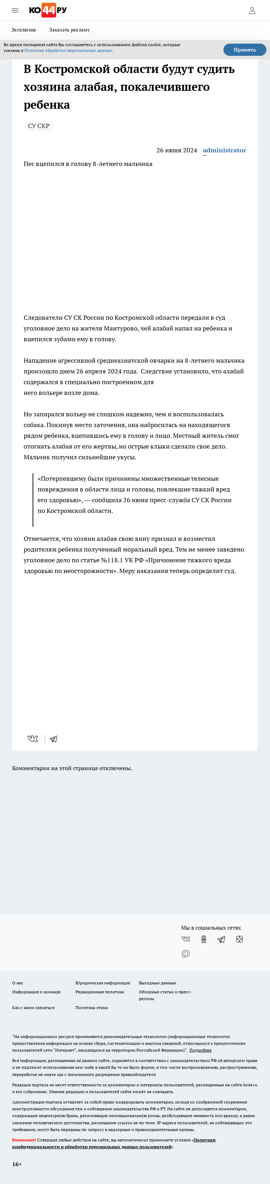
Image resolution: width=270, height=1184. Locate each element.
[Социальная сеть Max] (186, 953)
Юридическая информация (103, 982)
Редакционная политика (100, 991)
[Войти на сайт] (252, 10)
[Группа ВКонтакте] (186, 939)
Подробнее (200, 1050)
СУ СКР (39, 126)
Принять (245, 50)
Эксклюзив (23, 29)
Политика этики (92, 1007)
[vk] (33, 739)
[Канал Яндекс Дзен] (240, 939)
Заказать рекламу (69, 29)
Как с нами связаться (33, 1007)
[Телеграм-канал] (222, 939)
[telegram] (56, 739)
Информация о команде (36, 991)
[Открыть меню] (15, 10)
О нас (17, 982)
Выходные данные (157, 982)
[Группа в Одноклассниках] (204, 939)
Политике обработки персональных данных (68, 50)
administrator (224, 150)
